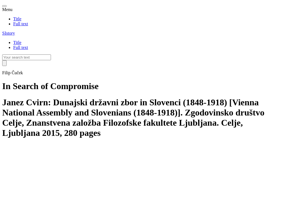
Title (17, 18)
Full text (20, 23)
